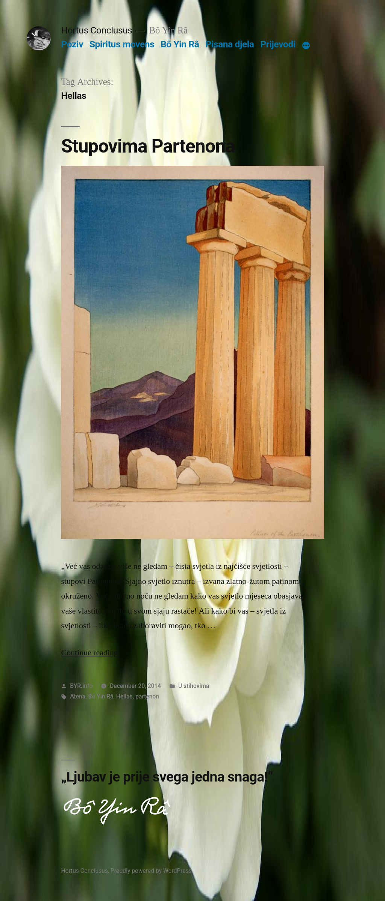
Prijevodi (278, 44)
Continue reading (95, 652)
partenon (147, 696)
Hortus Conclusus (96, 30)
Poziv (72, 44)
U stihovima (193, 685)
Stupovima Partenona (148, 146)
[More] (306, 45)
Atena (77, 696)
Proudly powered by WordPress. (152, 870)
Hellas (124, 696)
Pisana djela (229, 44)
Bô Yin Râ (180, 44)
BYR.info (81, 685)
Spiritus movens (122, 44)
